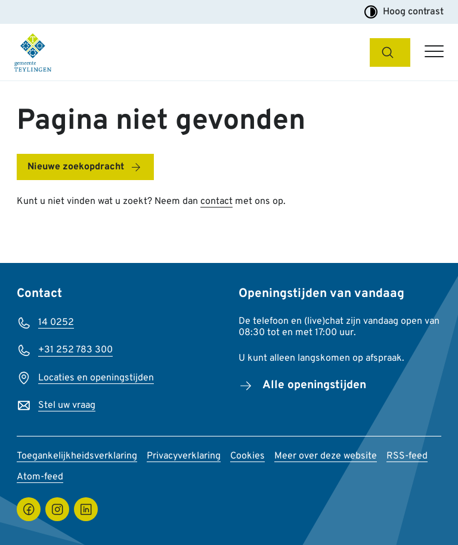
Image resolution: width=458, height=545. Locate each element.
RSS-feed (407, 456)
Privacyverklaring (184, 456)
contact (216, 202)
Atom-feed (40, 477)
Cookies (247, 456)
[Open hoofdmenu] (434, 52)
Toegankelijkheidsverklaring (77, 456)
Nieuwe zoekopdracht (75, 167)
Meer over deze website (325, 456)
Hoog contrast (404, 12)
